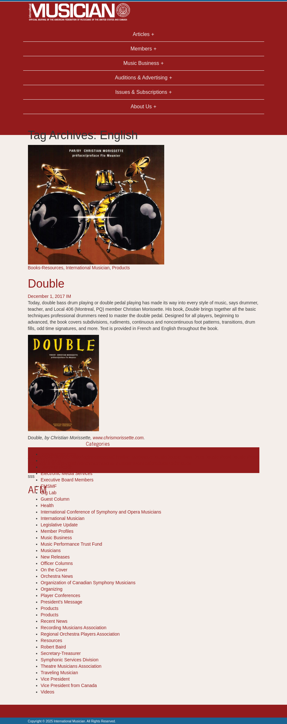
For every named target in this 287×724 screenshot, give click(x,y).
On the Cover (54, 569)
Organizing (52, 589)
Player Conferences (60, 595)
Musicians (51, 550)
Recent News (54, 621)
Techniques (179, 463)
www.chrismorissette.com (118, 437)
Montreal (142, 463)
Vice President (55, 679)
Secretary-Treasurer (61, 653)
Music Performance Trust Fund (71, 544)
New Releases (55, 556)
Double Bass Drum (185, 457)
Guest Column (55, 499)
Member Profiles (57, 531)
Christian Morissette (132, 457)
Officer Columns (57, 563)
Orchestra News (57, 576)
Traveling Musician (59, 672)
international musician (111, 463)
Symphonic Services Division (70, 659)
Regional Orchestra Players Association (80, 634)
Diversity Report (57, 466)
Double (46, 283)
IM (68, 296)
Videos (48, 691)
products (159, 463)
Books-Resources (46, 267)
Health (47, 505)
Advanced (38, 457)
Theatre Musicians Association (71, 666)
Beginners (90, 457)
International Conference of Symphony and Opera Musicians (101, 511)
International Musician (88, 267)
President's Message (62, 601)
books (106, 457)
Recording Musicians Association (74, 627)
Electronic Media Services (67, 473)
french (83, 463)
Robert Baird (53, 646)
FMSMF (49, 486)
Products (121, 267)
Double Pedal (217, 457)
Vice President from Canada (69, 685)
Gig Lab (49, 492)
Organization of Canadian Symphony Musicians (88, 582)
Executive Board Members (67, 479)
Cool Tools (51, 460)
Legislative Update (59, 524)
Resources (51, 640)
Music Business (56, 537)
